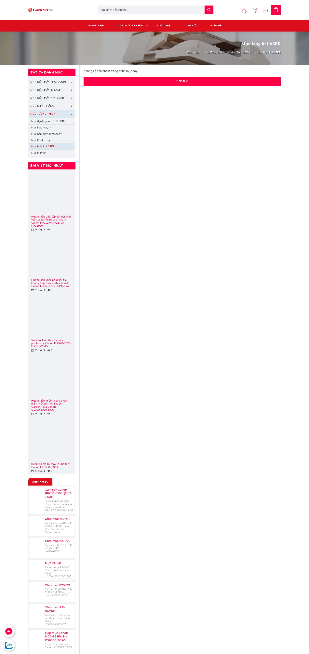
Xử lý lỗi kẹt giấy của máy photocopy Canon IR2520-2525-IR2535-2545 (51, 343)
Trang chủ (193, 52)
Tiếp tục (182, 81)
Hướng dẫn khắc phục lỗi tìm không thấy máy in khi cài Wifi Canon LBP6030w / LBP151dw (50, 282)
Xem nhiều (40, 481)
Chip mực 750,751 (57, 519)
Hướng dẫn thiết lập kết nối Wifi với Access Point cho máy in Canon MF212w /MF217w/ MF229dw (51, 221)
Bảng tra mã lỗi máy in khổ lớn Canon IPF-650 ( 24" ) (50, 465)
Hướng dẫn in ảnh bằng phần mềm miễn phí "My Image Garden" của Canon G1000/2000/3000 (49, 405)
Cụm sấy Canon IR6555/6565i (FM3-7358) (58, 493)
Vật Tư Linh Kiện (215, 52)
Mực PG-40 (53, 563)
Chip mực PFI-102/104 (55, 609)
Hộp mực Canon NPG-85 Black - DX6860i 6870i (56, 636)
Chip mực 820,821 (57, 585)
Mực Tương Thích (241, 52)
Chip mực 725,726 (57, 541)
